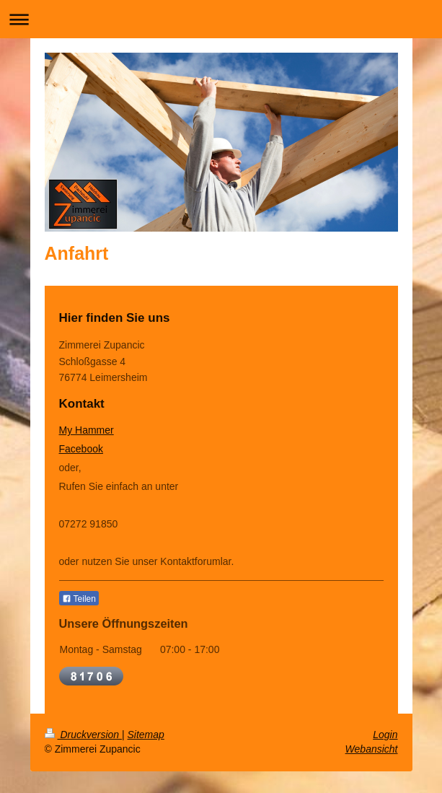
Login (385, 734)
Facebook (81, 449)
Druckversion (83, 734)
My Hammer (86, 430)
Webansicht (371, 749)
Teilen (79, 599)
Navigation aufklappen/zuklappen (221, 19)
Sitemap (146, 734)
